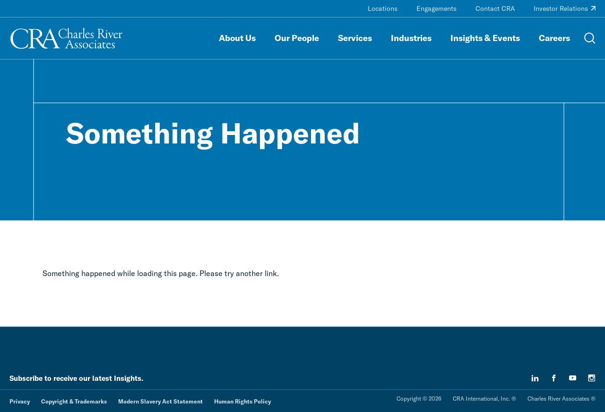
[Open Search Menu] (590, 38)
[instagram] (592, 378)
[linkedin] (535, 378)
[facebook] (554, 378)
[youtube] (573, 378)
